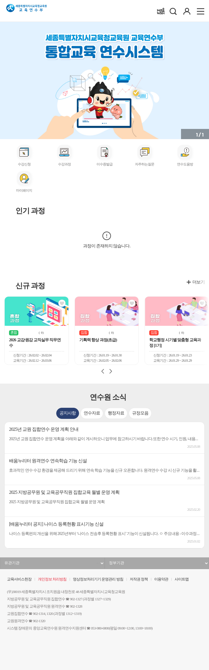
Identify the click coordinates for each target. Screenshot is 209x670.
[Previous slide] (102, 371)
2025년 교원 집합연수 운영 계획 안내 (43, 429)
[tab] (67, 413)
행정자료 (116, 413)
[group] (36, 330)
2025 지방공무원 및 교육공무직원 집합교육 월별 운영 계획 (64, 492)
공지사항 (67, 413)
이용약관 (161, 579)
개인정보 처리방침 (52, 579)
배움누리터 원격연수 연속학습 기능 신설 (48, 460)
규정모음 (140, 413)
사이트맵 (182, 579)
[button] (4, 79)
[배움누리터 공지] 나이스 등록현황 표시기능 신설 (56, 524)
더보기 (198, 282)
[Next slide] (110, 371)
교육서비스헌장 (19, 579)
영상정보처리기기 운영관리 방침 (98, 579)
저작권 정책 (139, 579)
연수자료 (92, 413)
